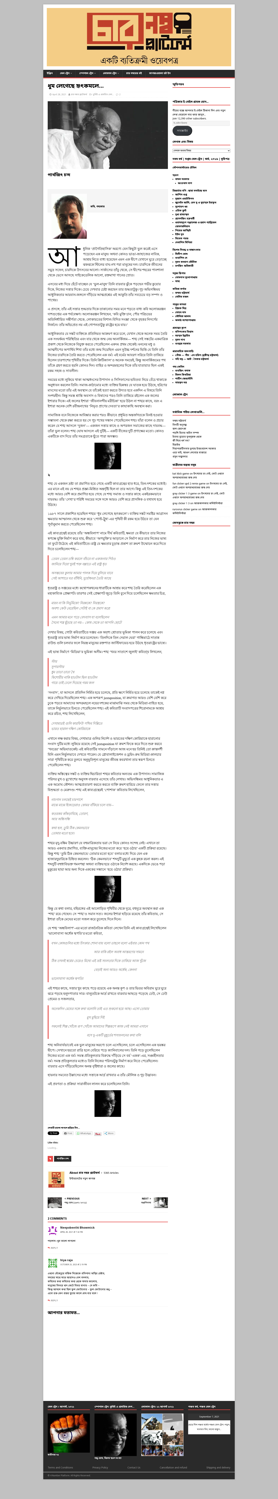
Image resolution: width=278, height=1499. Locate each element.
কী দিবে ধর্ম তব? (181, 441)
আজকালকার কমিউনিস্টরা (208, 503)
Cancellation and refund (173, 1468)
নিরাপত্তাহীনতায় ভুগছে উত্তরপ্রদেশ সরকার (194, 449)
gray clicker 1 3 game (185, 493)
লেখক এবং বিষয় (183, 142)
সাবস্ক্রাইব (182, 130)
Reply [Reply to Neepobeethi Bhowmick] (54, 1248)
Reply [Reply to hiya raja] (54, 1300)
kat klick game (181, 474)
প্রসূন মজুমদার (180, 457)
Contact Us (133, 1468)
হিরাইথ (176, 445)
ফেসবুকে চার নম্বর (183, 523)
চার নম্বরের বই (134, 73)
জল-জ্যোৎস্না (179, 429)
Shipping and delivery (218, 1468)
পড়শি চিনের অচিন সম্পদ (186, 433)
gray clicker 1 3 (181, 503)
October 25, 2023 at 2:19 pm (73, 1265)
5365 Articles (111, 1173)
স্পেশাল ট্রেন (86, 73)
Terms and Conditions (60, 1468)
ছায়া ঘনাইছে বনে (197, 191)
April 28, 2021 (59, 94)
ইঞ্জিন (50, 73)
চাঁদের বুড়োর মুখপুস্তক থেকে (187, 437)
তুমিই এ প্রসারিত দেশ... (103, 94)
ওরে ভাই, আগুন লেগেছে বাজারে (190, 452)
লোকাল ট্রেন (109, 73)
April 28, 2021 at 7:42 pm (71, 1232)
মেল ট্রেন (65, 73)
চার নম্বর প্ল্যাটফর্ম (79, 94)
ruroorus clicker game (185, 509)
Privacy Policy (100, 1468)
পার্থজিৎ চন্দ (63, 1158)
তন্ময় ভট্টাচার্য (179, 421)
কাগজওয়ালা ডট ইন (160, 73)
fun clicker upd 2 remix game (189, 484)
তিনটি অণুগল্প (180, 425)
